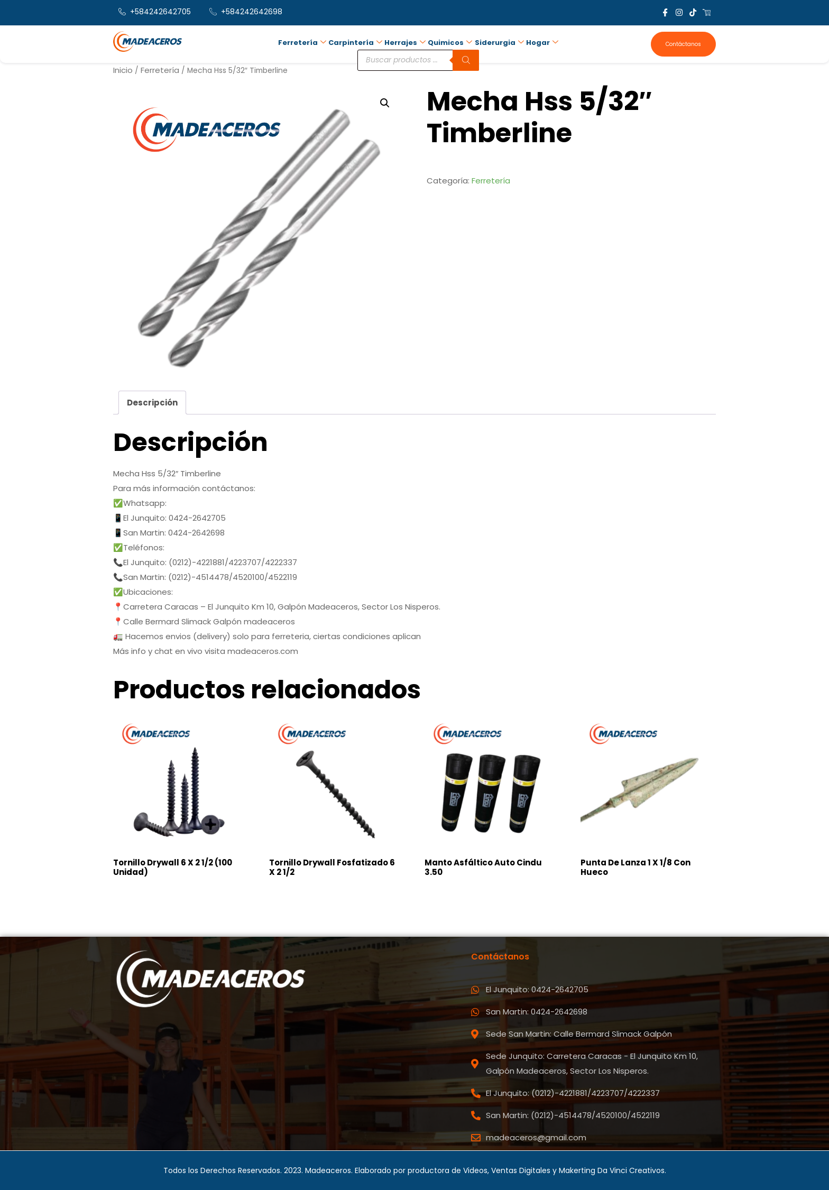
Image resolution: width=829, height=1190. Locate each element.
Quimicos (450, 42)
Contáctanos (683, 44)
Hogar (542, 42)
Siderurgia (498, 42)
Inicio (123, 70)
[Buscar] (466, 59)
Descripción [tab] (152, 402)
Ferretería (302, 42)
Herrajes (405, 42)
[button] (384, 103)
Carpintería (355, 42)
